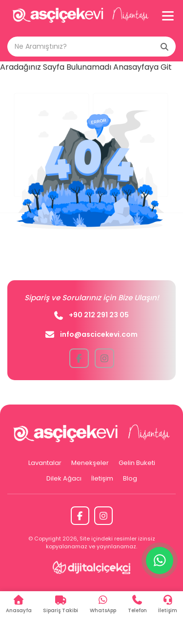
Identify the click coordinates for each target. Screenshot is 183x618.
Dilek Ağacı (63, 478)
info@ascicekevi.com (91, 334)
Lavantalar (44, 462)
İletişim (102, 478)
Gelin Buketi (137, 462)
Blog (130, 478)
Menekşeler (90, 462)
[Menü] (168, 16)
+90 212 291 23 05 (91, 315)
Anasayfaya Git (142, 67)
